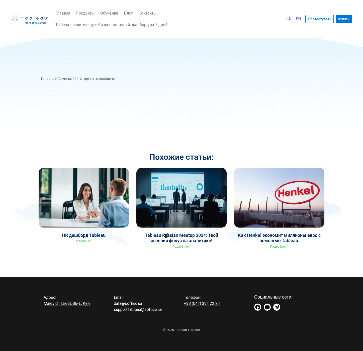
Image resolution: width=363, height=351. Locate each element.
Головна (47, 79)
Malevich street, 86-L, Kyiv (67, 303)
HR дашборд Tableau (84, 235)
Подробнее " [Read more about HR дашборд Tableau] (84, 241)
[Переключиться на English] (298, 19)
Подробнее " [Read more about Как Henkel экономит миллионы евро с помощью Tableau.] (279, 246)
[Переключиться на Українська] (288, 19)
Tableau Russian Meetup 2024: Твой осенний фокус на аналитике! (181, 238)
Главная (62, 13)
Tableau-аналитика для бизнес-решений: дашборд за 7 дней (111, 24)
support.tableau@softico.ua (138, 309)
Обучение (109, 13)
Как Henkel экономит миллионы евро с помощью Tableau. (279, 238)
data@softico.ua (128, 303)
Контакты (147, 13)
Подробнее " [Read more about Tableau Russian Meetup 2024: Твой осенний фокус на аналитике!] (181, 246)
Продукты (85, 13)
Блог (128, 13)
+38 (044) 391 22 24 (202, 303)
